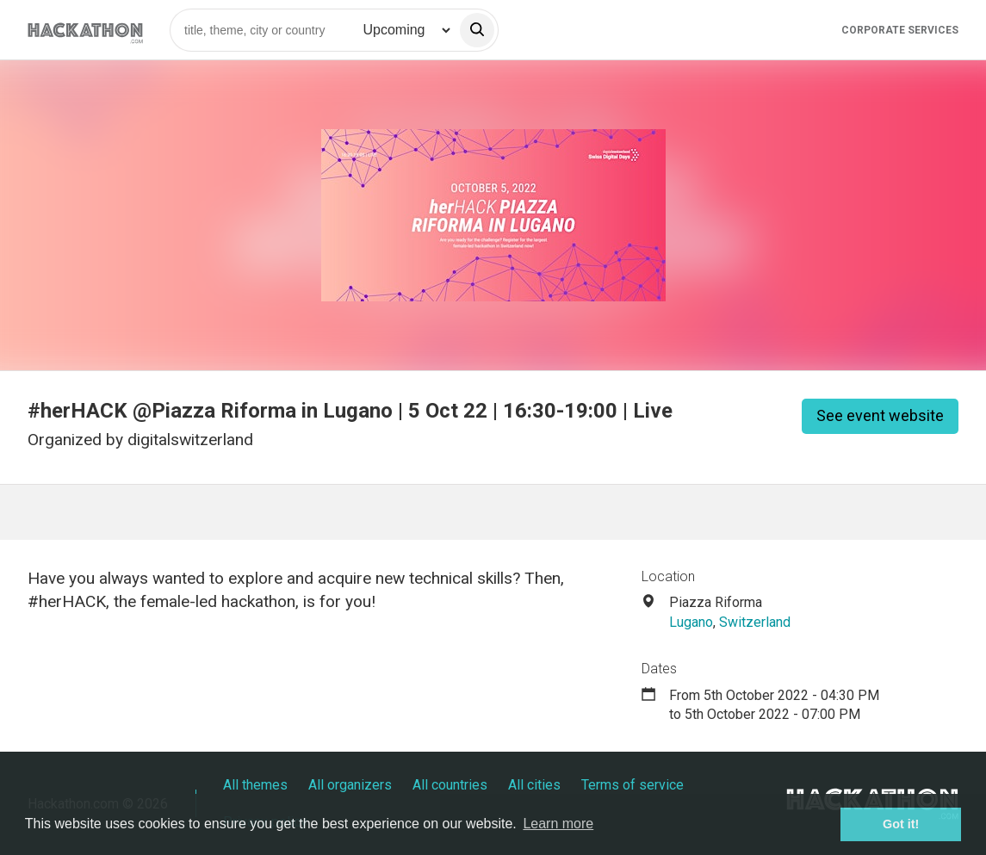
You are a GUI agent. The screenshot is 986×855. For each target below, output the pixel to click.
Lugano (691, 622)
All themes (255, 785)
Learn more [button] (558, 823)
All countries (449, 785)
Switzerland (755, 622)
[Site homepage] (85, 29)
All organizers (350, 785)
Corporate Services (899, 30)
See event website (880, 415)
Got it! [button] (901, 824)
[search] (477, 30)
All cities (534, 785)
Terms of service (632, 785)
